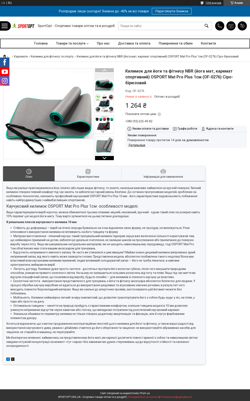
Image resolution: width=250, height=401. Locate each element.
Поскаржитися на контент (143, 397)
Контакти (208, 43)
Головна (41, 43)
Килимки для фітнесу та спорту (52, 56)
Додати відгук (242, 26)
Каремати (21, 56)
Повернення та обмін (176, 43)
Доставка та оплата (134, 43)
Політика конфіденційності (176, 397)
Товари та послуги (70, 43)
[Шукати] (207, 26)
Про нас (103, 43)
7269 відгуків (213, 2)
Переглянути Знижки (171, 11)
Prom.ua (145, 393)
